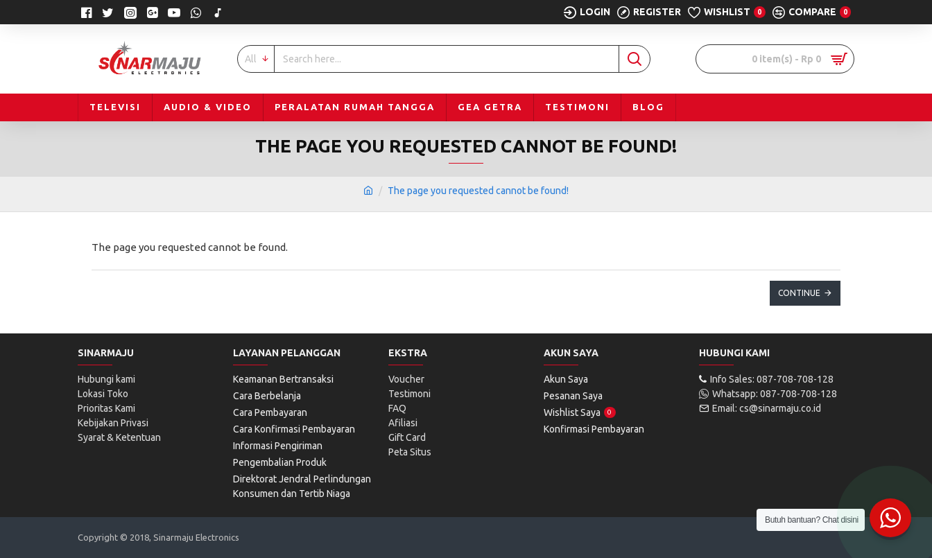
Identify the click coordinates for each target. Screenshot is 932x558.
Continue (799, 292)
